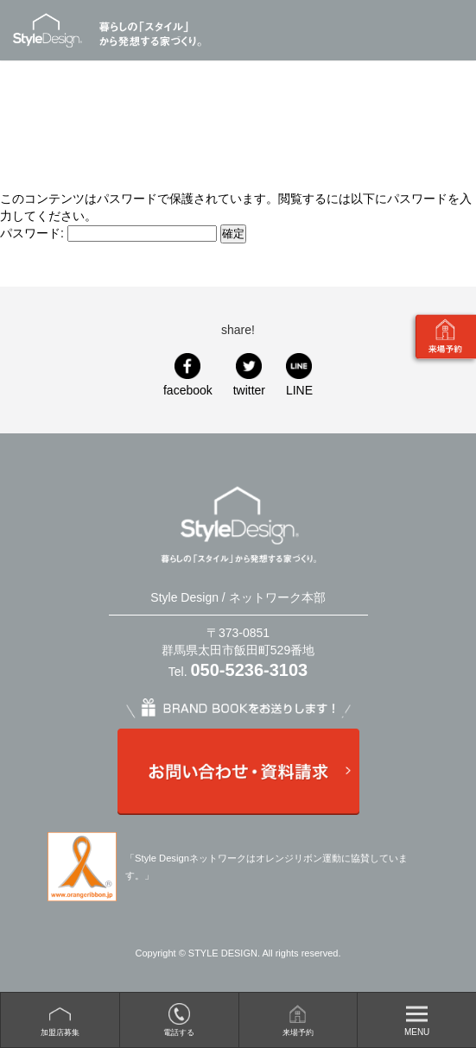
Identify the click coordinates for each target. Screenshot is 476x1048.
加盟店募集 (60, 1032)
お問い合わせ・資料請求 (238, 772)
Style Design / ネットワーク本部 (55, 30)
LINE (299, 390)
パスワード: (108, 233)
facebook (188, 390)
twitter (249, 390)
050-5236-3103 (249, 669)
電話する (178, 1032)
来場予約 (298, 1032)
